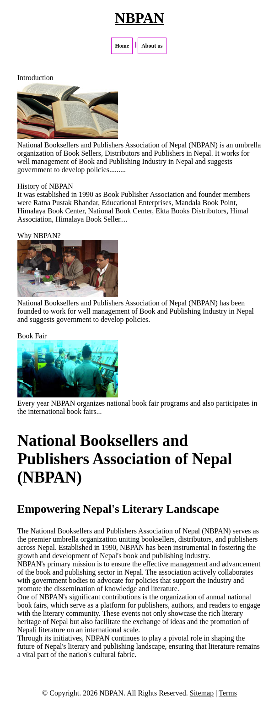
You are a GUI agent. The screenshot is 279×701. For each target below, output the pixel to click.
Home (122, 46)
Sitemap (202, 693)
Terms (228, 693)
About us (151, 46)
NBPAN (139, 18)
